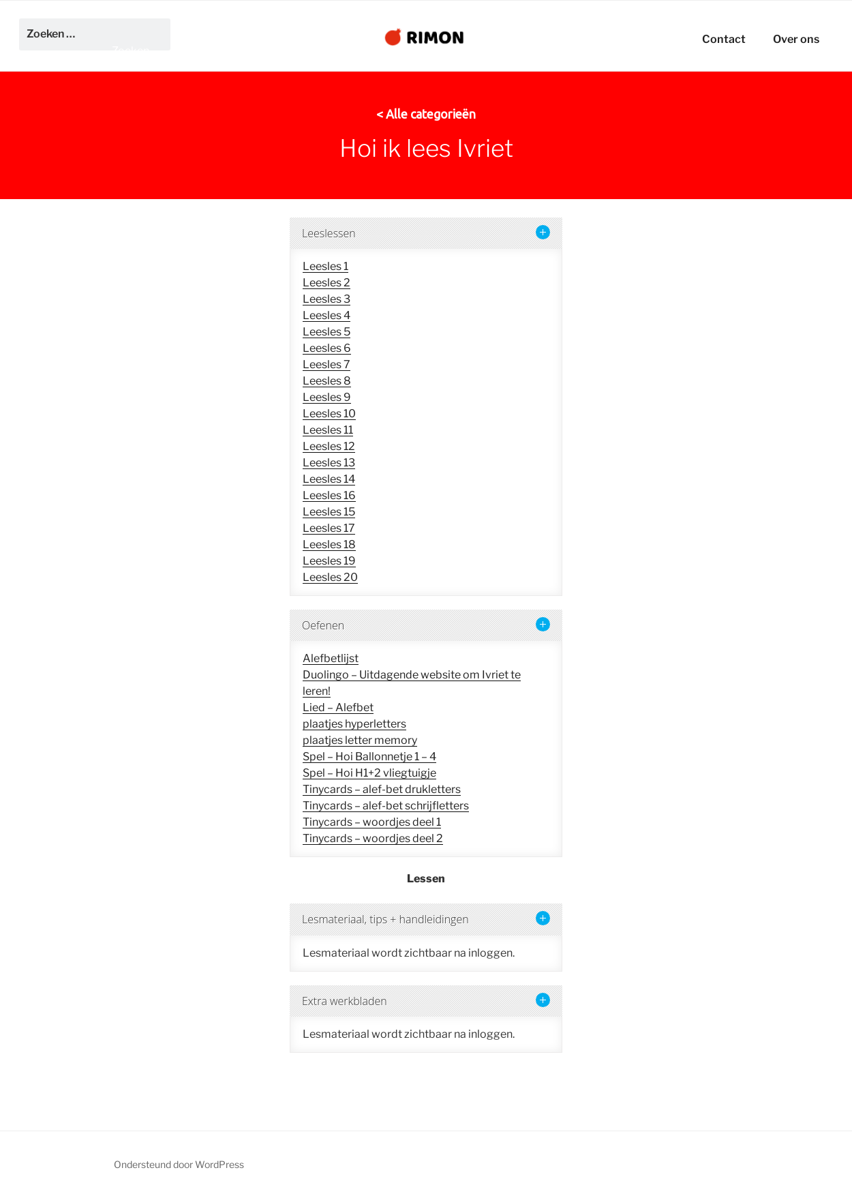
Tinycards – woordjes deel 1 (372, 822)
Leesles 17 (329, 528)
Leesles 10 (329, 413)
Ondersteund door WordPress (179, 1164)
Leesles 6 (327, 348)
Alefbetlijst (331, 658)
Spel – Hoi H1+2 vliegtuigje (369, 772)
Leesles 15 (329, 511)
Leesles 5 (326, 331)
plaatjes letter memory (360, 740)
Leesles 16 (329, 495)
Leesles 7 (326, 364)
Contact (724, 39)
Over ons (796, 39)
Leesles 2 (326, 282)
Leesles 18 (329, 544)
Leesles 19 (329, 560)
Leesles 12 (329, 446)
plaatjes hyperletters (354, 723)
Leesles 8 (327, 380)
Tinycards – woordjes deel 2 (373, 838)
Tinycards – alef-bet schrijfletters (386, 805)
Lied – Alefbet (338, 707)
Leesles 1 (325, 266)
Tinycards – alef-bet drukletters (382, 789)
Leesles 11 (328, 429)
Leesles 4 (326, 315)
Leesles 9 (327, 397)
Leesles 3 (326, 299)
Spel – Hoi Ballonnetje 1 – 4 (369, 756)
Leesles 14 (329, 479)
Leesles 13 (329, 462)
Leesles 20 (330, 577)
